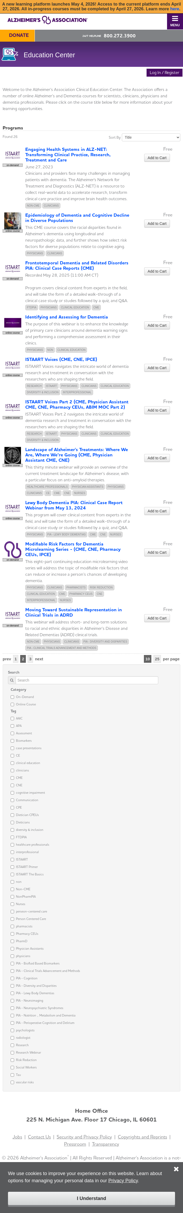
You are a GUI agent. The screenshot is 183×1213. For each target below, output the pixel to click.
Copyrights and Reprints (142, 1137)
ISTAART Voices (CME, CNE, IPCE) (61, 359)
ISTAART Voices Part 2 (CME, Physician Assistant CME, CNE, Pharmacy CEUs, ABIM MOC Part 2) (76, 404)
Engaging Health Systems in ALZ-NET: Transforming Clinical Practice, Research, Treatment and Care (68, 154)
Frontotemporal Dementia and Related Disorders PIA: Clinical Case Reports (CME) (76, 265)
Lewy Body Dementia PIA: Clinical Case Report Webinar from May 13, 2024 (74, 505)
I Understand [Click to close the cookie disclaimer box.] (91, 1198)
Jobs (17, 1137)
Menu (175, 21)
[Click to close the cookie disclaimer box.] (176, 1165)
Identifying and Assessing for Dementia (66, 317)
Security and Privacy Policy (84, 1137)
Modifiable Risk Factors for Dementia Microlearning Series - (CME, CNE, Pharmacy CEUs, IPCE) (72, 549)
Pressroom (75, 1144)
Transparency (105, 1144)
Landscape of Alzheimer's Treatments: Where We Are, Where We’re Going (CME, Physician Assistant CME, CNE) (76, 455)
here (174, 9)
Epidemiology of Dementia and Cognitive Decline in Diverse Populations (77, 217)
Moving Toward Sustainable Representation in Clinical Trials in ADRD (73, 612)
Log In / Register (164, 72)
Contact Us (39, 1137)
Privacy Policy (123, 1180)
